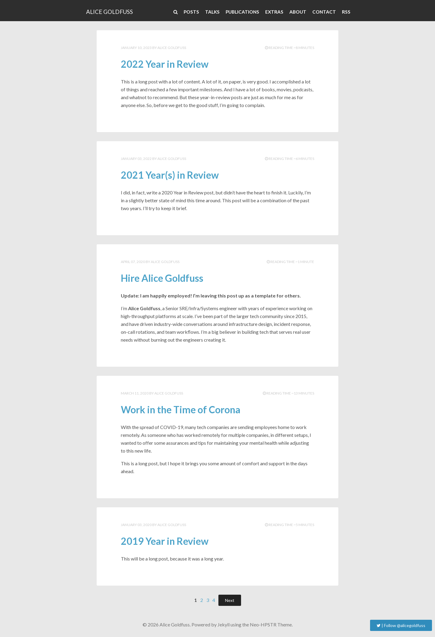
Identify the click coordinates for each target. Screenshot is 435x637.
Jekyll (224, 624)
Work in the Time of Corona (180, 409)
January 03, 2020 (136, 524)
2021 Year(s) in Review (170, 175)
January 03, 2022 (136, 158)
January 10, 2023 (136, 47)
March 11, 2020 (135, 393)
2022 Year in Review (164, 64)
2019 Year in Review (164, 541)
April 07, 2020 (133, 261)
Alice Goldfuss (109, 11)
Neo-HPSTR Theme (271, 624)
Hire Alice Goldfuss (162, 278)
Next (229, 600)
